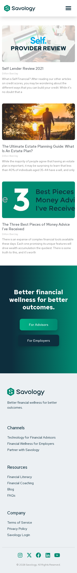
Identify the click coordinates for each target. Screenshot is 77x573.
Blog (10, 489)
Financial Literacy (19, 477)
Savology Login (18, 535)
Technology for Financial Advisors (31, 437)
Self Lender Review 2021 (22, 68)
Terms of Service (19, 522)
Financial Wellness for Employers (30, 443)
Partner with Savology (23, 449)
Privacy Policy (17, 528)
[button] (68, 8)
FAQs (11, 495)
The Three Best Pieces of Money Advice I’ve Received (36, 226)
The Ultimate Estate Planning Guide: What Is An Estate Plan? (38, 148)
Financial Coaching (20, 483)
